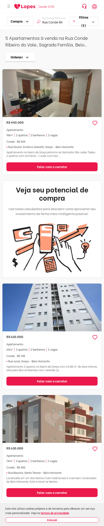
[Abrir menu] (9, 6)
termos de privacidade (55, 513)
